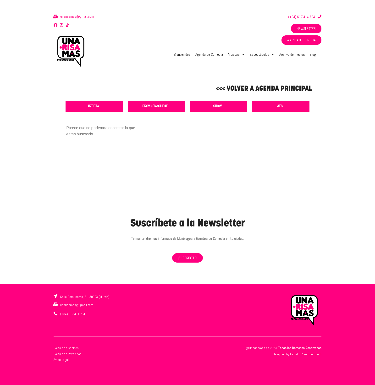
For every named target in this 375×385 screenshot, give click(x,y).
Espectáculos (262, 54)
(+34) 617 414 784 (301, 17)
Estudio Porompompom (305, 354)
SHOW (217, 106)
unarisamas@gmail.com (77, 16)
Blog (313, 54)
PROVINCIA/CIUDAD (155, 106)
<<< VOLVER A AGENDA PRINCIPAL (264, 89)
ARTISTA (93, 106)
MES (279, 106)
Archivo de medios (292, 54)
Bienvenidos (182, 54)
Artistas (236, 54)
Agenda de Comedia (209, 54)
